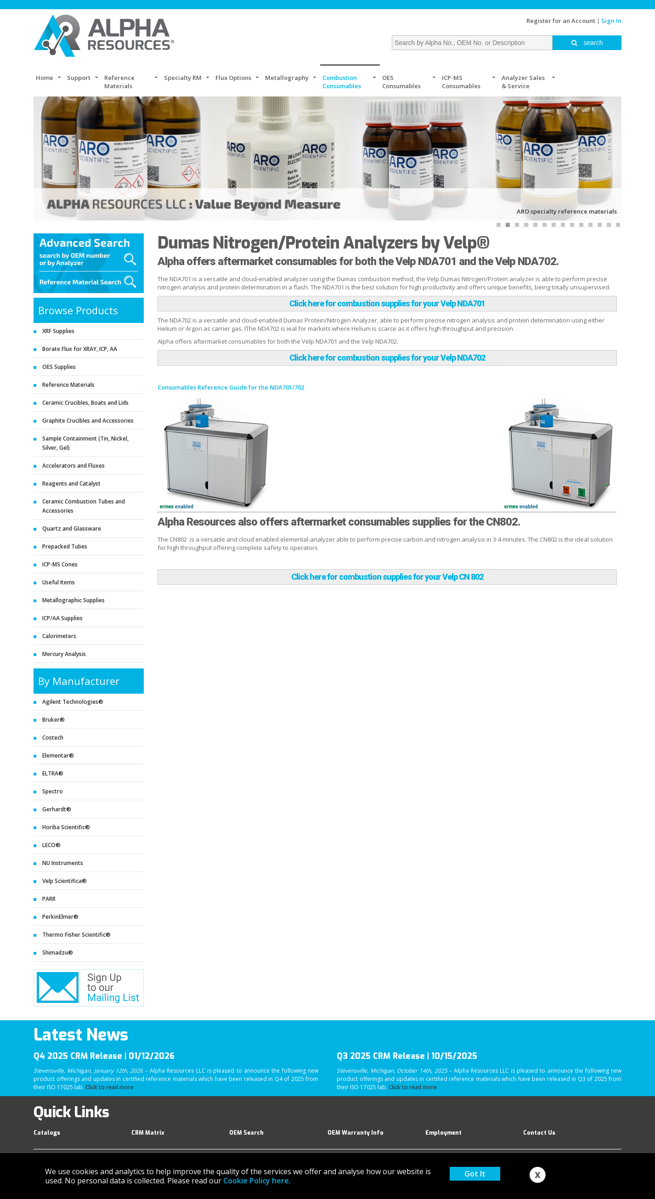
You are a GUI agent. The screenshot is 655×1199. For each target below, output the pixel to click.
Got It (475, 1174)
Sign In (611, 21)
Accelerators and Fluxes (73, 465)
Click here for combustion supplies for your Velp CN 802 (387, 577)
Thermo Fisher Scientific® (76, 935)
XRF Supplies (58, 331)
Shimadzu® (57, 952)
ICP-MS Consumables (461, 82)
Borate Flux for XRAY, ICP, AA (79, 349)
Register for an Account (560, 21)
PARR (49, 899)
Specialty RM (183, 78)
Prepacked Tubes (64, 546)
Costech (52, 737)
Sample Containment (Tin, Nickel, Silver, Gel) (85, 443)
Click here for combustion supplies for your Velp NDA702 (387, 357)
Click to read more (109, 1087)
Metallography (287, 78)
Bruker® (53, 720)
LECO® (51, 845)
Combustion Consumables (341, 82)
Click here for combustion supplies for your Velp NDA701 (387, 303)
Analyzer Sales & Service (523, 82)
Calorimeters (59, 636)
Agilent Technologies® (72, 702)
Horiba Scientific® (66, 827)
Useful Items (58, 582)
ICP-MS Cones (60, 564)
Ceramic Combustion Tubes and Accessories (83, 506)
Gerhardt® (56, 809)
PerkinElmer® (60, 917)
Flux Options (233, 78)
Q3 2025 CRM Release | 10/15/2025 (407, 1056)
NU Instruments (62, 863)
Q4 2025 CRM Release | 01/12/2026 (104, 1056)
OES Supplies (59, 367)
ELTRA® (52, 773)
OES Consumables (401, 82)
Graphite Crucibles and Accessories (88, 420)
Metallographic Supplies (73, 600)
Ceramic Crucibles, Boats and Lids (85, 403)
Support (78, 78)
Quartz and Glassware (71, 528)
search (587, 42)
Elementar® (58, 755)
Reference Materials (119, 82)
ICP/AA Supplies (62, 618)
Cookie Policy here (256, 1181)
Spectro (52, 791)
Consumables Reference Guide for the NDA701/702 (231, 387)
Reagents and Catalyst (71, 483)
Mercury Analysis (64, 654)
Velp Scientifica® (64, 881)
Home (44, 78)
